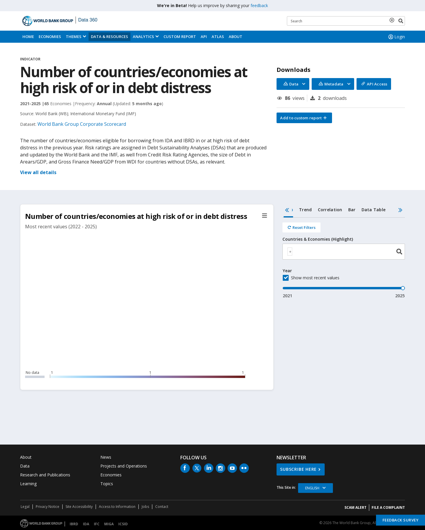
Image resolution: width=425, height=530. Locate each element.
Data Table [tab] (374, 209)
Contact (161, 506)
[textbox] (289, 251)
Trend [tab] (305, 209)
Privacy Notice (47, 506)
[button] (304, 118)
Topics (106, 483)
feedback (259, 5)
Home (28, 36)
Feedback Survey (400, 520)
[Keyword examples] (346, 21)
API (204, 36)
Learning (28, 483)
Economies (50, 36)
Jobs (145, 506)
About (235, 36)
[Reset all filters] (301, 227)
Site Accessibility (79, 506)
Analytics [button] (143, 36)
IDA (86, 523)
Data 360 (87, 19)
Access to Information (117, 506)
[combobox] (343, 252)
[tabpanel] (343, 258)
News (105, 457)
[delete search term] (393, 20)
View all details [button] (38, 172)
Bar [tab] (352, 209)
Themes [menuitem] (73, 36)
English (312, 488)
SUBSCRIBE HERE (298, 469)
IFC (96, 523)
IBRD (74, 523)
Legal (25, 506)
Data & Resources (109, 36)
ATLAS (218, 36)
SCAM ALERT (355, 507)
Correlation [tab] (330, 209)
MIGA (109, 523)
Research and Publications (45, 475)
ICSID (123, 523)
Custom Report (180, 36)
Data (25, 466)
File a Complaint (388, 507)
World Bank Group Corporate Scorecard (81, 124)
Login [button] (396, 36)
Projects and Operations (123, 466)
